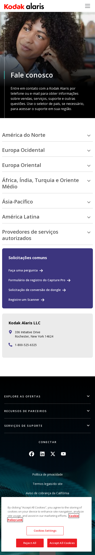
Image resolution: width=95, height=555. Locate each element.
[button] (47, 396)
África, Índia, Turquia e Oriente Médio (40, 183)
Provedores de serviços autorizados (30, 235)
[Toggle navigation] (87, 6)
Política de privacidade (47, 474)
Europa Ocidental (23, 150)
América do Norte (23, 135)
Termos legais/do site (48, 484)
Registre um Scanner (23, 300)
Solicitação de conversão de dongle (34, 290)
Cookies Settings (45, 541)
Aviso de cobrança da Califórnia (47, 493)
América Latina (20, 216)
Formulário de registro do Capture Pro (36, 280)
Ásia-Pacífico (17, 201)
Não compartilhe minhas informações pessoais (47, 502)
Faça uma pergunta (23, 270)
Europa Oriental (21, 165)
